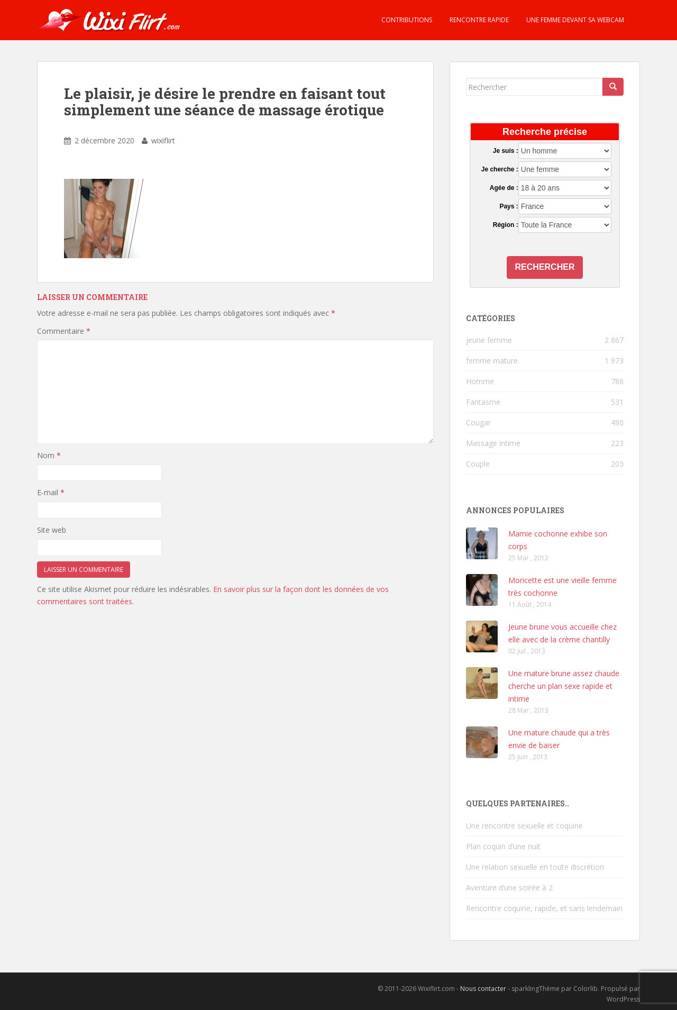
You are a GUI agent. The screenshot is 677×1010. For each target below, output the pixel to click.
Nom (49, 455)
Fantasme (483, 402)
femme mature (492, 361)
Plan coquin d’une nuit (503, 846)
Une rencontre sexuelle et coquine (524, 826)
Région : (505, 225)
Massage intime (493, 443)
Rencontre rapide (478, 19)
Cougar (478, 422)
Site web (51, 530)
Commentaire (63, 331)
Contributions (406, 19)
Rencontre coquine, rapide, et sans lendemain (544, 908)
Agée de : (504, 188)
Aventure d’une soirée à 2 (509, 887)
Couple (478, 464)
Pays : (508, 206)
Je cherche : (499, 169)
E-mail (51, 492)
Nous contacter (483, 988)
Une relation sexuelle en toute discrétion (535, 867)
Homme (480, 381)
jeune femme (489, 340)
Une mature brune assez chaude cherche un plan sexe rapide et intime (563, 686)
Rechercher (545, 266)
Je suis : (505, 150)
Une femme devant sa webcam (574, 19)
